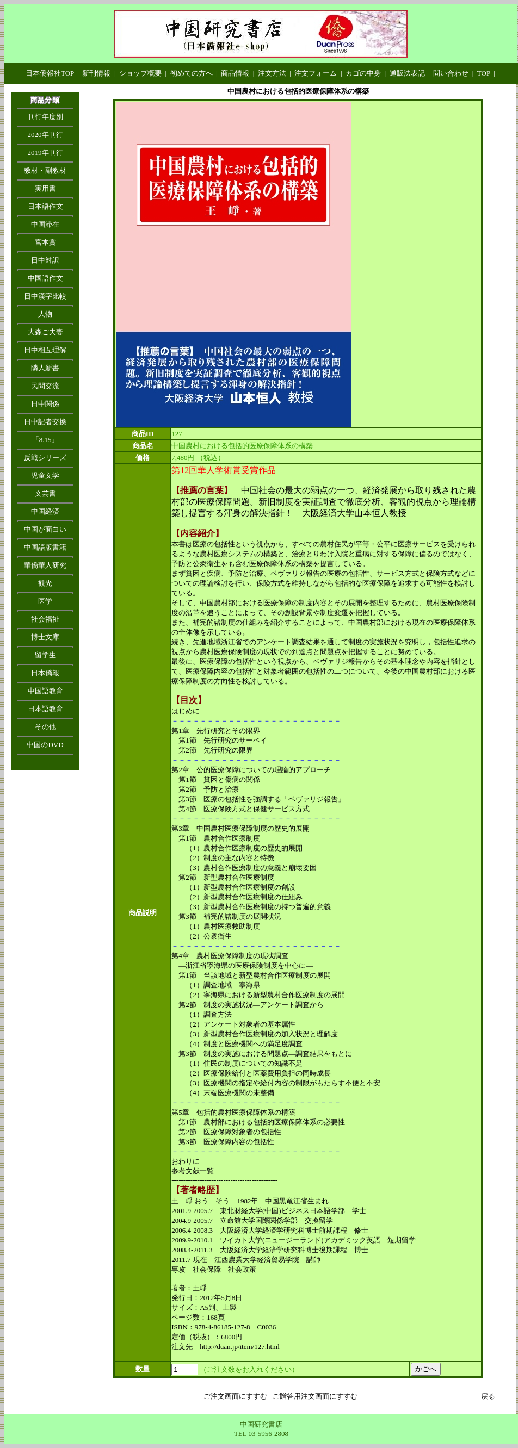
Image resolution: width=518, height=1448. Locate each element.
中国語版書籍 (45, 547)
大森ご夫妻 (45, 332)
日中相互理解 (45, 350)
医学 (45, 601)
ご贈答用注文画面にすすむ (315, 1396)
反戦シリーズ (45, 457)
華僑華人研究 (45, 565)
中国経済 (45, 511)
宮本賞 (45, 242)
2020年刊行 (45, 134)
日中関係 (45, 404)
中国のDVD (45, 745)
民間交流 (45, 386)
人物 (45, 314)
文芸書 (45, 493)
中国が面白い (45, 529)
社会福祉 (45, 619)
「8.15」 (45, 440)
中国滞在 (45, 224)
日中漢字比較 (45, 296)
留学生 (45, 655)
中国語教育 (45, 691)
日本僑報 (45, 673)
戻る (488, 1396)
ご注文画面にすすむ (235, 1396)
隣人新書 (45, 368)
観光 (45, 583)
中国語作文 (45, 278)
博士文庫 (45, 637)
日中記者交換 (45, 422)
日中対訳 (45, 260)
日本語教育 (45, 709)
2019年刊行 (45, 152)
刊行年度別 (45, 117)
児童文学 (45, 475)
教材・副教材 (45, 170)
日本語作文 (45, 206)
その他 (45, 727)
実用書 (45, 188)
